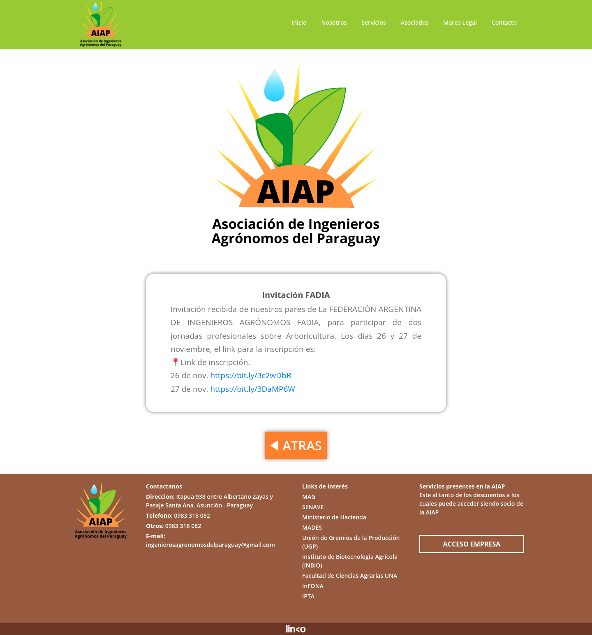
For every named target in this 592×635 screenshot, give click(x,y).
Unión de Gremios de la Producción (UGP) (351, 542)
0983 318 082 (192, 515)
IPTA (308, 596)
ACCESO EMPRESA (472, 544)
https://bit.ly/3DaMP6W (252, 389)
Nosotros (334, 22)
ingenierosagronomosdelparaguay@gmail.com (210, 545)
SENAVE (313, 507)
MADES (312, 527)
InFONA (313, 586)
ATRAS (295, 445)
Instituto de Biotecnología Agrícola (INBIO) (350, 561)
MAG (308, 496)
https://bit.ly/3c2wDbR (250, 375)
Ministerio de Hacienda (334, 517)
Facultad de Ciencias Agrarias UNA (349, 575)
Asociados (415, 22)
